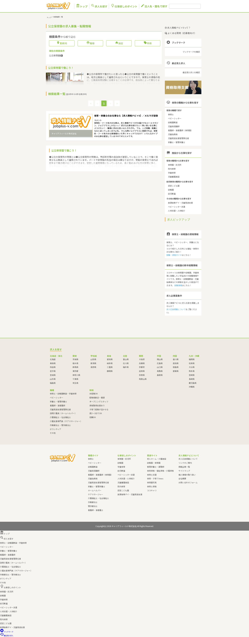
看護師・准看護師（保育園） (180, 130)
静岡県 (110, 371)
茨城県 (75, 359)
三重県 (110, 367)
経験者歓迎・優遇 (97, 397)
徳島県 (175, 367)
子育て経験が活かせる (98, 409)
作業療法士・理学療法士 (60, 425)
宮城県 (53, 375)
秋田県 (53, 367)
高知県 (175, 363)
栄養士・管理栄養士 (176, 142)
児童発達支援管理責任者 (178, 138)
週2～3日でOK (95, 413)
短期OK (92, 417)
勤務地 (62, 43)
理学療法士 (93, 506)
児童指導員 (173, 134)
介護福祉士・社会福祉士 (60, 417)
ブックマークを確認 (191, 51)
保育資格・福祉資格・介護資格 (160, 470)
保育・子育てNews (155, 478)
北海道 (53, 359)
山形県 (53, 379)
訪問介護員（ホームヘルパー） (63, 413)
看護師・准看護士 (95, 510)
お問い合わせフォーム (188, 482)
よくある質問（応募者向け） (180, 33)
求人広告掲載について (175, 309)
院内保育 (172, 168)
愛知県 (110, 359)
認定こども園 (173, 185)
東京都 (75, 371)
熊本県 (192, 371)
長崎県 (192, 379)
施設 (119, 43)
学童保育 (172, 172)
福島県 (53, 383)
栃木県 (75, 363)
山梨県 (93, 359)
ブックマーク (6, 631)
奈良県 (142, 375)
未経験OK (93, 393)
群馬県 (75, 367)
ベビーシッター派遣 (176, 206)
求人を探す (99, 6)
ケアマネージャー (95, 494)
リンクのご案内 (185, 462)
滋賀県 (142, 371)
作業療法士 (93, 502)
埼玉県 (75, 383)
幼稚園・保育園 (153, 462)
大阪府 (142, 359)
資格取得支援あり (97, 405)
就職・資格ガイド (174, 255)
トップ (81, 6)
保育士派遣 (152, 474)
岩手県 (53, 371)
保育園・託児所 (174, 164)
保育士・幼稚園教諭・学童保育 (63, 393)
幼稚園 (171, 189)
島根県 (160, 375)
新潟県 (93, 363)
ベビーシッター (174, 118)
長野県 (93, 367)
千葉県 (75, 379)
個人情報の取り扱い (187, 474)
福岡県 (192, 359)
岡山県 (160, 359)
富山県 (126, 359)
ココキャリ (152, 490)
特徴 (148, 43)
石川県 (126, 363)
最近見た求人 (6, 635)
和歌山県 (143, 379)
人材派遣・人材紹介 (176, 210)
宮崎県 (192, 375)
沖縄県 (192, 386)
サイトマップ (184, 470)
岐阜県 (110, 363)
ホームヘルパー (94, 490)
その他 (53, 433)
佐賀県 (192, 363)
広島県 (160, 363)
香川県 (175, 359)
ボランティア (55, 429)
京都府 (142, 367)
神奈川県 (76, 375)
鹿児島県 (192, 383)
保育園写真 (152, 482)
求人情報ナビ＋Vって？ (178, 27)
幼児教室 (172, 193)
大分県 (192, 367)
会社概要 (182, 478)
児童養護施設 (173, 176)
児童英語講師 (173, 126)
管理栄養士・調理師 (155, 466)
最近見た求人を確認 (191, 72)
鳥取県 (160, 371)
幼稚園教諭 (173, 122)
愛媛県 (175, 371)
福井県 (126, 367)
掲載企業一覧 (184, 466)
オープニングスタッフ (98, 401)
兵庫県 (142, 363)
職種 (90, 43)
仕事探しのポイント (124, 6)
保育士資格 (152, 486)
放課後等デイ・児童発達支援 (180, 202)
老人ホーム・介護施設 (156, 458)
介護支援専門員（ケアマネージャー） (66, 421)
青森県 (53, 363)
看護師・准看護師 (57, 405)
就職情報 (178, 285)
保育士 (171, 114)
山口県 (160, 367)
